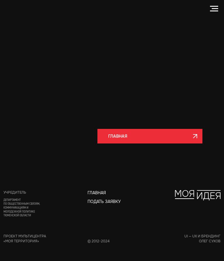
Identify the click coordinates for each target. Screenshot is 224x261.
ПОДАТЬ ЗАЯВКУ (104, 201)
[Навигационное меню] (214, 9)
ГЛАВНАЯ (112, 136)
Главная (97, 192)
